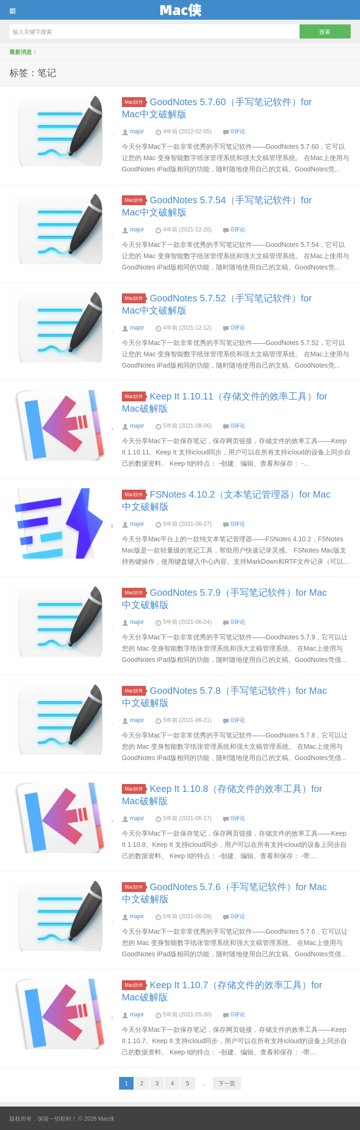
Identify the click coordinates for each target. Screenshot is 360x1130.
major (137, 131)
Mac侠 (180, 10)
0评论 (238, 131)
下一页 (226, 1083)
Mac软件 (135, 102)
